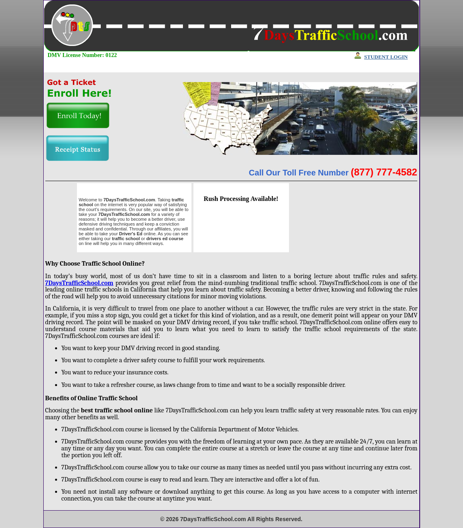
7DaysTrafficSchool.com (79, 283)
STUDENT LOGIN (386, 57)
